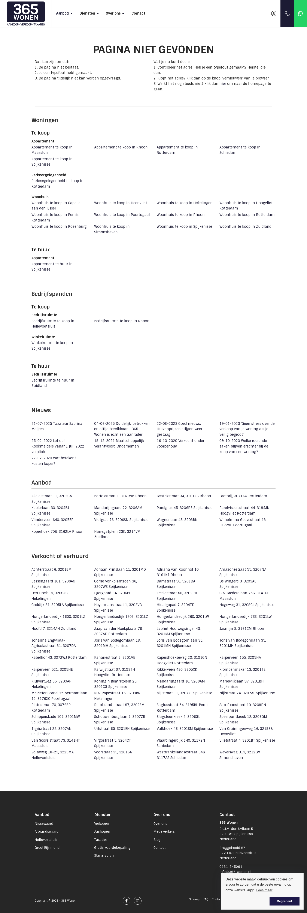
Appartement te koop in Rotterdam (177, 150)
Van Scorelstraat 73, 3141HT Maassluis (55, 743)
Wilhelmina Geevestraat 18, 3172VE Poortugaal (243, 523)
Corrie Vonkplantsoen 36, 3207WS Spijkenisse (115, 584)
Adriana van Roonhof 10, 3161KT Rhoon (178, 572)
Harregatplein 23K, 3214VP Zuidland (117, 534)
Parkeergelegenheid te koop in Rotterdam (57, 184)
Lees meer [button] (264, 890)
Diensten (88, 13)
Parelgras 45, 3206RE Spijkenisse (184, 508)
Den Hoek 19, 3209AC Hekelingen (49, 596)
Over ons (114, 13)
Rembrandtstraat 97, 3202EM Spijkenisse (119, 708)
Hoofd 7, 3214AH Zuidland (53, 628)
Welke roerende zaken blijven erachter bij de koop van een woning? (243, 446)
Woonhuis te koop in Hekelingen (185, 203)
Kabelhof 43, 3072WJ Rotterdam (59, 657)
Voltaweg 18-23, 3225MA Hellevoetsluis (52, 755)
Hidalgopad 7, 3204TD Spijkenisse (175, 608)
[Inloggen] (273, 13)
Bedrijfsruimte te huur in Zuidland (52, 383)
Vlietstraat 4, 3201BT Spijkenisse (247, 740)
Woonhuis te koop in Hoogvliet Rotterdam (246, 206)
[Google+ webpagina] (138, 901)
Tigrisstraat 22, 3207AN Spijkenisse (51, 731)
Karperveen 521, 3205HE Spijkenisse (52, 672)
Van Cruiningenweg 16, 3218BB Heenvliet (246, 731)
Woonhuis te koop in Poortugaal (122, 215)
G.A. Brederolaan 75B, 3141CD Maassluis (244, 596)
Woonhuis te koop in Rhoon (181, 215)
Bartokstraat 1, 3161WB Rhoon (120, 496)
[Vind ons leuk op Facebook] (126, 901)
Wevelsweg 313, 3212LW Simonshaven (239, 755)
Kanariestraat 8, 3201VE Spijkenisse (114, 660)
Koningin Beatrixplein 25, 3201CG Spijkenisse (115, 684)
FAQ (206, 899)
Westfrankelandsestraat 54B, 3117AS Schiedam (181, 755)
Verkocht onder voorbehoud (180, 444)
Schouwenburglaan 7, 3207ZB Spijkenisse (119, 719)
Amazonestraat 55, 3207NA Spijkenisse (242, 572)
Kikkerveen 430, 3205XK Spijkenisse (177, 672)
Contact (138, 13)
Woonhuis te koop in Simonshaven (112, 229)
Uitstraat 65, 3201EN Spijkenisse (122, 728)
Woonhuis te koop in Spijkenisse (184, 226)
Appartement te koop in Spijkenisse (52, 162)
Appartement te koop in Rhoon (121, 147)
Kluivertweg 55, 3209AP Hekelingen (51, 684)
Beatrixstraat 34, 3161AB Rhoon (184, 496)
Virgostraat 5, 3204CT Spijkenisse (112, 743)
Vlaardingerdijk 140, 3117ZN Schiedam (181, 743)
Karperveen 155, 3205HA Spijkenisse (240, 660)
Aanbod (63, 13)
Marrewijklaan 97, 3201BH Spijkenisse (241, 684)
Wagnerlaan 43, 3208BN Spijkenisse (177, 523)
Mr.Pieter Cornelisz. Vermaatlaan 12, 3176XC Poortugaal (59, 696)
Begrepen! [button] (284, 901)
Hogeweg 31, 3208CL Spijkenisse (246, 605)
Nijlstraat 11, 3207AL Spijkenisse (184, 693)
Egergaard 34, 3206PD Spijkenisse (112, 596)
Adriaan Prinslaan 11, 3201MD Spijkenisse (120, 572)
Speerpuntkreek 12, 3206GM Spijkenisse (243, 719)
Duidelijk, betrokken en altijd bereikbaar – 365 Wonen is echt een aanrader (122, 429)
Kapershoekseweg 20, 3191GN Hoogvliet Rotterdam (182, 660)
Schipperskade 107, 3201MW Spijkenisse (55, 719)
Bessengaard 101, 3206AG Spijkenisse (53, 584)
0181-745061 (230, 867)
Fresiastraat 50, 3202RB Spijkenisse (177, 596)
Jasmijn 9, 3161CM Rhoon (241, 628)
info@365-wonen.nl (235, 872)
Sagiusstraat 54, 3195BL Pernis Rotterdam (183, 708)
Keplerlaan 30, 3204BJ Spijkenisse (50, 511)
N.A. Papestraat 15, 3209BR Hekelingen (117, 696)
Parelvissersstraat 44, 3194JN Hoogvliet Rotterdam (244, 511)
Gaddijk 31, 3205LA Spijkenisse (57, 605)
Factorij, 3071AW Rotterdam (243, 496)
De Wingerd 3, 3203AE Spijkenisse (237, 584)
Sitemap (194, 899)
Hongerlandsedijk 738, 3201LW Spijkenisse (245, 619)
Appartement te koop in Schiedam (240, 150)
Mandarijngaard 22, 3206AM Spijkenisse (118, 511)
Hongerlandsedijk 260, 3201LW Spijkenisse (183, 619)
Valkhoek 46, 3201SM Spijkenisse (185, 728)
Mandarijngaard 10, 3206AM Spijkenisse (181, 684)
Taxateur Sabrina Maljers (56, 426)
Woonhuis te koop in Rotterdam (247, 215)
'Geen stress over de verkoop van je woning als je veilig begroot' (247, 429)
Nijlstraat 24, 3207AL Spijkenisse (247, 693)
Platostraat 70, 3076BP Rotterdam (51, 708)
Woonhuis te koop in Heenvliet (120, 203)
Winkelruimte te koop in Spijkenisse (52, 346)
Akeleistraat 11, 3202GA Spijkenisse (51, 499)
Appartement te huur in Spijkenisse (52, 267)
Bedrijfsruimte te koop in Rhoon (121, 321)
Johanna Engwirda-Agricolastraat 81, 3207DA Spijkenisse (53, 646)
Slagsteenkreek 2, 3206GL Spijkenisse (178, 719)
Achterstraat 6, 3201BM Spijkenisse (51, 572)
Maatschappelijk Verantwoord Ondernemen (119, 444)
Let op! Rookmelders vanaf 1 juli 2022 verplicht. (57, 446)
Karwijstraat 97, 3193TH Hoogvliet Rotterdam (114, 672)
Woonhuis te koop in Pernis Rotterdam (55, 218)
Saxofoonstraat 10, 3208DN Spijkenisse (242, 708)
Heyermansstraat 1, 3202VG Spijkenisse (118, 608)
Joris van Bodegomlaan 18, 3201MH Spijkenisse (117, 643)
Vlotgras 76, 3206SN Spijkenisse (121, 520)
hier (222, 83)
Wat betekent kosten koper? (53, 461)
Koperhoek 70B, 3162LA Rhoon (57, 531)
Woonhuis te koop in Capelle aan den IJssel (55, 206)
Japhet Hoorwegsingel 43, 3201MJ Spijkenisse (179, 631)
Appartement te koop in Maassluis (52, 150)
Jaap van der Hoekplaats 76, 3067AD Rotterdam (118, 631)
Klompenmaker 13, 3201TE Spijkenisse (242, 672)
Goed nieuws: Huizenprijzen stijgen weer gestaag (179, 429)
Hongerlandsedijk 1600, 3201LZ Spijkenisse (58, 619)
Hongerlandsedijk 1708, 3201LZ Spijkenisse (121, 619)
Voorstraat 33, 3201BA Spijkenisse (113, 755)
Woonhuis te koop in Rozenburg (59, 226)
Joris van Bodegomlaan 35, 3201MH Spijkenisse (180, 643)
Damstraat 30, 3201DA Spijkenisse (176, 584)
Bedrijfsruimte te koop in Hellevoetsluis (52, 324)
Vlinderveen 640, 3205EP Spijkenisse (52, 523)
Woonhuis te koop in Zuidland (245, 226)
